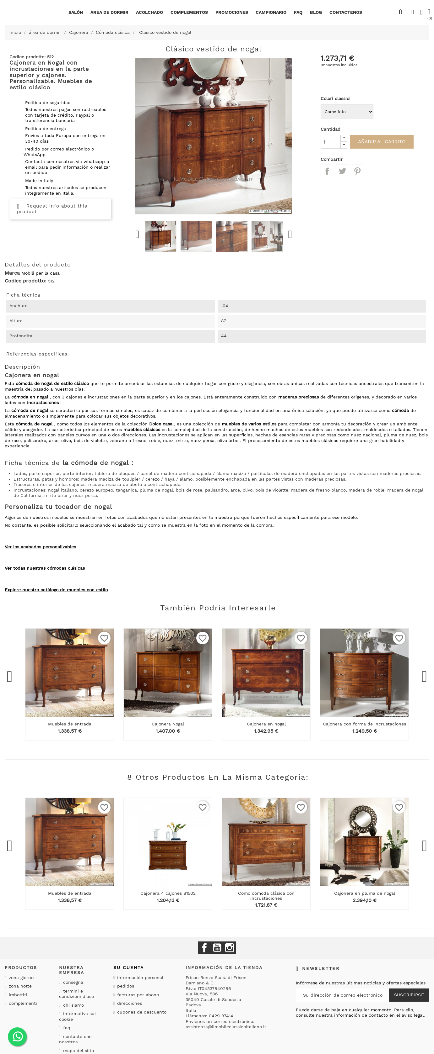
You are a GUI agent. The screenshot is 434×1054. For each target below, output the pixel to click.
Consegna (72, 982)
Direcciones (129, 1003)
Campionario (271, 12)
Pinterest (357, 171)
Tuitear (342, 171)
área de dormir (109, 12)
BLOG (316, 12)
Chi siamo (73, 1005)
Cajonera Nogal (168, 723)
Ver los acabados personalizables (40, 546)
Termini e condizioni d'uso (76, 993)
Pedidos (125, 985)
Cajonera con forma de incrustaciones (364, 723)
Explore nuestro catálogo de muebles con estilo (56, 589)
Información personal (139, 977)
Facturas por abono (137, 994)
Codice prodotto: (25, 281)
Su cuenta (128, 967)
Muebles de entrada (69, 723)
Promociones (231, 12)
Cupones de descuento (141, 1011)
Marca (12, 273)
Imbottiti (17, 994)
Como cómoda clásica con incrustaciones (266, 895)
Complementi (22, 1003)
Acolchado (149, 12)
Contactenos (345, 12)
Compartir (327, 171)
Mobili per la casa (40, 273)
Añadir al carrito (385, 142)
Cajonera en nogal (266, 723)
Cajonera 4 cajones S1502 (168, 893)
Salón (75, 12)
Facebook (204, 947)
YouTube (217, 947)
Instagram (229, 947)
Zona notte (19, 985)
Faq (298, 12)
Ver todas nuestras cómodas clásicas (45, 568)
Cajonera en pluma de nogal (364, 893)
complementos (189, 12)
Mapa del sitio (78, 1050)
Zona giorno (20, 977)
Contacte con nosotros (75, 1039)
